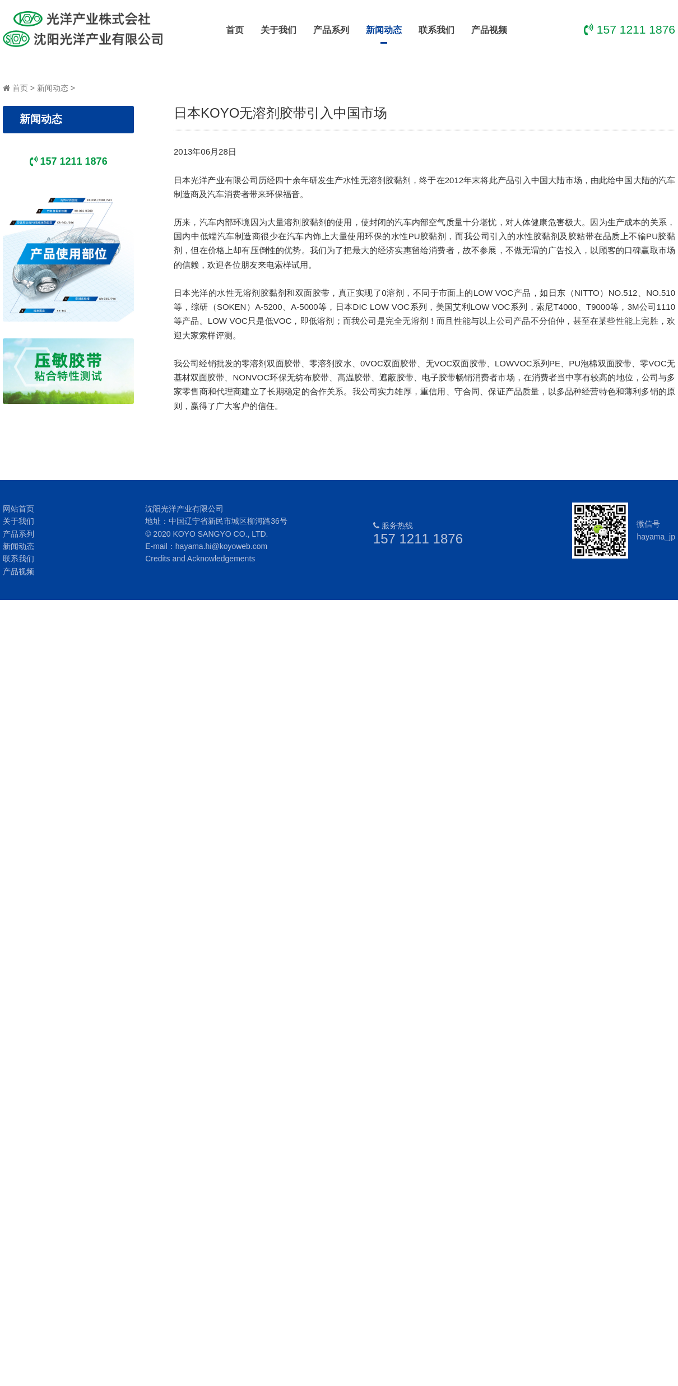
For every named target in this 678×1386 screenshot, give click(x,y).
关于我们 (278, 30)
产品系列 (331, 30)
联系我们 (436, 30)
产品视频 (489, 30)
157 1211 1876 (418, 538)
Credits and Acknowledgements (200, 558)
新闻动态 (384, 34)
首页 (235, 30)
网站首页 (18, 508)
